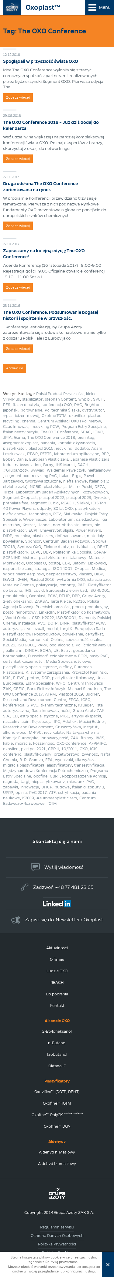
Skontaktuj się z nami (57, 841)
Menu (105, 7)
